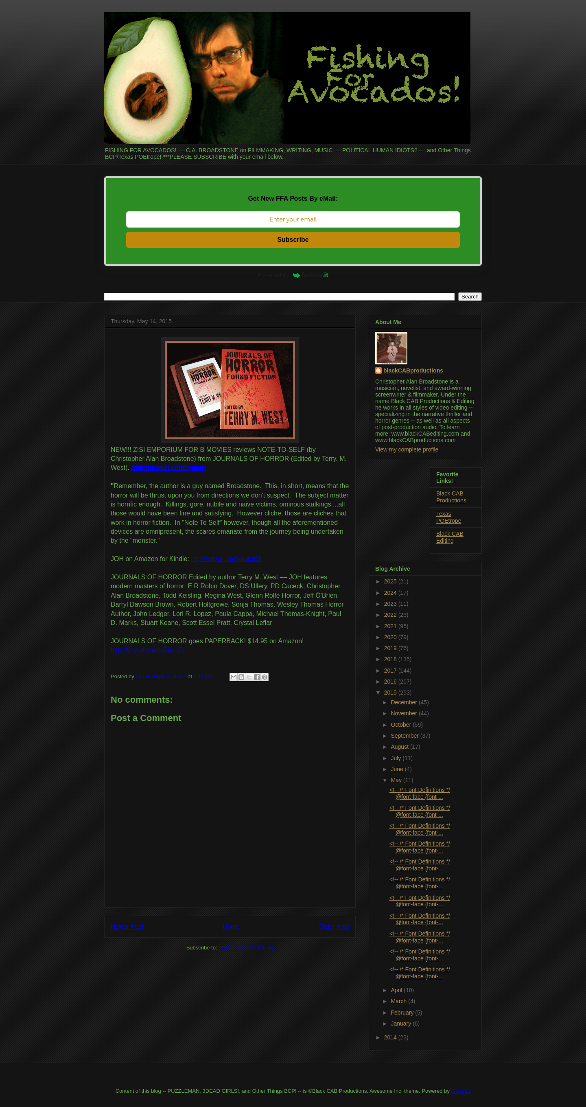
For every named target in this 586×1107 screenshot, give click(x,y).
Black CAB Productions (451, 497)
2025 (391, 581)
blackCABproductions (413, 370)
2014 (391, 1037)
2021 (391, 626)
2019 (391, 648)
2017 (391, 670)
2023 (391, 604)
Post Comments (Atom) (246, 948)
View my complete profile (406, 449)
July (396, 758)
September (405, 735)
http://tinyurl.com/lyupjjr (168, 467)
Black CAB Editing (450, 537)
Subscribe (292, 239)
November (404, 713)
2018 (391, 659)
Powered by (293, 275)
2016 (391, 681)
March (399, 1001)
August (400, 746)
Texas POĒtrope (448, 517)
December (404, 702)
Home (231, 926)
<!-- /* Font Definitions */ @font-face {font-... (419, 793)
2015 (391, 692)
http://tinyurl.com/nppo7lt (226, 558)
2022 (391, 615)
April (397, 990)
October (402, 724)
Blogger (460, 1091)
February (403, 1012)
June (398, 769)
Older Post (334, 926)
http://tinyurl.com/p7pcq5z (148, 650)
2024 (391, 593)
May (397, 780)
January (402, 1023)
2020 (391, 637)
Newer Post (127, 926)
